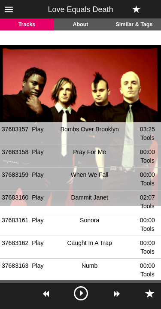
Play (37, 129)
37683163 (15, 265)
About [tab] (80, 24)
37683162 (15, 242)
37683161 (15, 220)
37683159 (15, 174)
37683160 (15, 197)
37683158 (15, 151)
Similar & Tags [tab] (134, 24)
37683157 (15, 129)
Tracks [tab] (27, 24)
